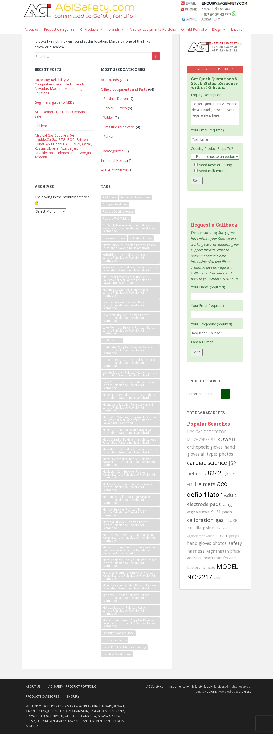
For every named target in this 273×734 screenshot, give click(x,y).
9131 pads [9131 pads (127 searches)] (221, 512)
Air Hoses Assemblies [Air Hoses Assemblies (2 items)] (135, 197)
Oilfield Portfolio (194, 29)
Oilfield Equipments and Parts (124, 89)
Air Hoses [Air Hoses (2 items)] (109, 197)
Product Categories (59, 29)
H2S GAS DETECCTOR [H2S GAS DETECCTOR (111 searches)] (206, 432)
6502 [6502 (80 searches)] (218, 578)
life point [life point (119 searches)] (205, 528)
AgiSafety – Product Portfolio (72, 686)
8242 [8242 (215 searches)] (214, 473)
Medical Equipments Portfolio (153, 29)
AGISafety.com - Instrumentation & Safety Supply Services (185, 686)
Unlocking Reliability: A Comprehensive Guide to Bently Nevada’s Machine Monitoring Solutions (60, 86)
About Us (33, 686)
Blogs (219, 29)
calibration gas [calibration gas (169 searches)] (205, 519)
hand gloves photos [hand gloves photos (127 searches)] (206, 543)
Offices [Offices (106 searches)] (208, 567)
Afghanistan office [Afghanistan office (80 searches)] (200, 536)
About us (32, 29)
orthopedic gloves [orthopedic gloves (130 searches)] (205, 447)
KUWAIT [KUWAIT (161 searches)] (226, 439)
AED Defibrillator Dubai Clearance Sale (61, 114)
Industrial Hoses (113, 160)
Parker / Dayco (115, 108)
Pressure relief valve (119, 127)
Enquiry (236, 29)
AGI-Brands (110, 79)
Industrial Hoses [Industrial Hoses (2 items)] (141, 238)
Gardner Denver (115, 98)
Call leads (42, 125)
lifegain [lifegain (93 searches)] (221, 528)
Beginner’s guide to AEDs (54, 102)
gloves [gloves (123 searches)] (229, 474)
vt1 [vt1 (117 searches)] (190, 484)
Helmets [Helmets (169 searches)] (205, 483)
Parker (108, 136)
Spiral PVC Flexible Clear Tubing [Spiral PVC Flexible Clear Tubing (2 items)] (124, 647)
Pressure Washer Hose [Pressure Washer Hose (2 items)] (118, 633)
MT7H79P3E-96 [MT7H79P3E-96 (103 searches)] (201, 439)
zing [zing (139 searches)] (227, 504)
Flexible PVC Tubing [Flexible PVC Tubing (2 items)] (116, 218)
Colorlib (212, 692)
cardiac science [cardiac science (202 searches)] (207, 463)
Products (93, 29)
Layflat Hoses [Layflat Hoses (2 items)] (112, 340)
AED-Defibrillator (114, 170)
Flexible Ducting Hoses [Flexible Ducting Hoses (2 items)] (118, 211)
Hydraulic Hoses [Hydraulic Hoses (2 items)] (114, 238)
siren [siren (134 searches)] (221, 535)
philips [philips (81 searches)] (234, 536)
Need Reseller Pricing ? (215, 69)
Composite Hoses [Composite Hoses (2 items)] (115, 204)
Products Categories (42, 696)
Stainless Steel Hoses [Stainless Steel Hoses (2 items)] (117, 654)
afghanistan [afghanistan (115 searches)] (198, 512)
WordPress (243, 692)
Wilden (108, 117)
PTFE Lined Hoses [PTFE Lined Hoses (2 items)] (115, 640)
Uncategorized (112, 151)
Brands (116, 29)
